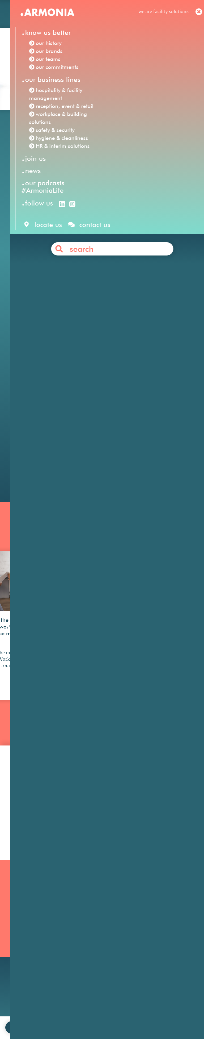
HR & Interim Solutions (98, 944)
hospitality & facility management (120, 317)
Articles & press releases (163, 942)
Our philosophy (154, 914)
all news (102, 745)
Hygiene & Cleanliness (97, 936)
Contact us (111, 447)
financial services (133, 414)
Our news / (39, 128)
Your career (150, 921)
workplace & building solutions (104, 325)
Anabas (139, 220)
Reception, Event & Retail (101, 929)
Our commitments (29, 936)
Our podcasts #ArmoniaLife (25, 947)
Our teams (21, 928)
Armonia (47, 302)
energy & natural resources (137, 429)
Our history (22, 914)
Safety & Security (92, 951)
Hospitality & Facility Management (96, 919)
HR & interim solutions (124, 332)
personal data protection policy (141, 1018)
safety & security (165, 325)
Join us (145, 907)
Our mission (23, 907)
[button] (10, 648)
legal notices (92, 1018)
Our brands (22, 921)
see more (33, 704)
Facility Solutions (82, 302)
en (110, 15)
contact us (63, 1018)
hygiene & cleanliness (56, 332)
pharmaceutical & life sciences (122, 421)
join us (40, 1018)
